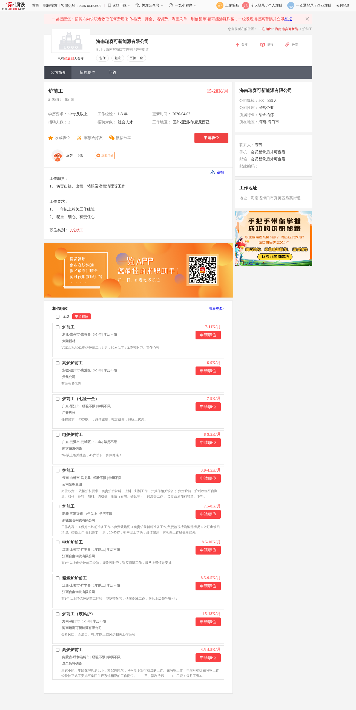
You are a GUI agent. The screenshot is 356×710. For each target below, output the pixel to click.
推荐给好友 (93, 138)
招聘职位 (87, 72)
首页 (35, 5)
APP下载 (119, 5)
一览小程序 (183, 5)
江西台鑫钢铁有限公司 (78, 556)
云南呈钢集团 (72, 484)
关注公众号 (151, 5)
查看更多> (216, 309)
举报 (288, 19)
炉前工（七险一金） (80, 399)
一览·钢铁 (265, 29)
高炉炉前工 (72, 363)
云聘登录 (342, 5)
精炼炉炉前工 (74, 578)
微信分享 (123, 138)
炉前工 (55, 91)
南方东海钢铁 (72, 449)
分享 (295, 45)
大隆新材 (68, 341)
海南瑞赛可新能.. (287, 29)
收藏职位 (62, 138)
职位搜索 (50, 5)
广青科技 (68, 413)
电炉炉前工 (72, 434)
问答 (112, 72)
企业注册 (324, 5)
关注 (244, 45)
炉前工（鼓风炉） (78, 614)
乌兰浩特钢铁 (72, 664)
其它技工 (76, 230)
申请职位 (211, 138)
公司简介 (58, 72)
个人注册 (275, 5)
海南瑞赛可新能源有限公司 (122, 41)
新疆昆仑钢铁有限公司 (78, 520)
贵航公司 (68, 377)
